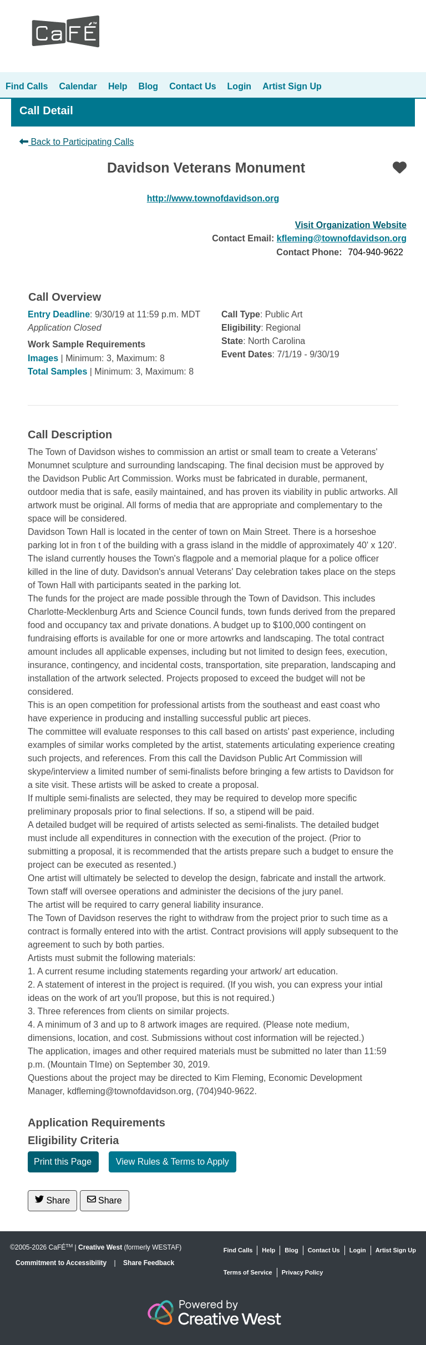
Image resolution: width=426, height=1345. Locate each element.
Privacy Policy (302, 1272)
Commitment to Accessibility (62, 1263)
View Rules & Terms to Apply (172, 1161)
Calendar (78, 86)
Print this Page (63, 1161)
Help (118, 86)
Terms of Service (248, 1272)
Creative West (100, 1247)
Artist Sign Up (292, 86)
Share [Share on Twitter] (52, 1200)
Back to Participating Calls (76, 141)
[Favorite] (400, 167)
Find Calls (27, 86)
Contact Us (192, 86)
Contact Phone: (309, 252)
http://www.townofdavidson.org (213, 198)
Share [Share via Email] (104, 1200)
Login (239, 86)
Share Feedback (148, 1263)
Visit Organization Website (351, 225)
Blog (149, 86)
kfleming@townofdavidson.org (342, 238)
